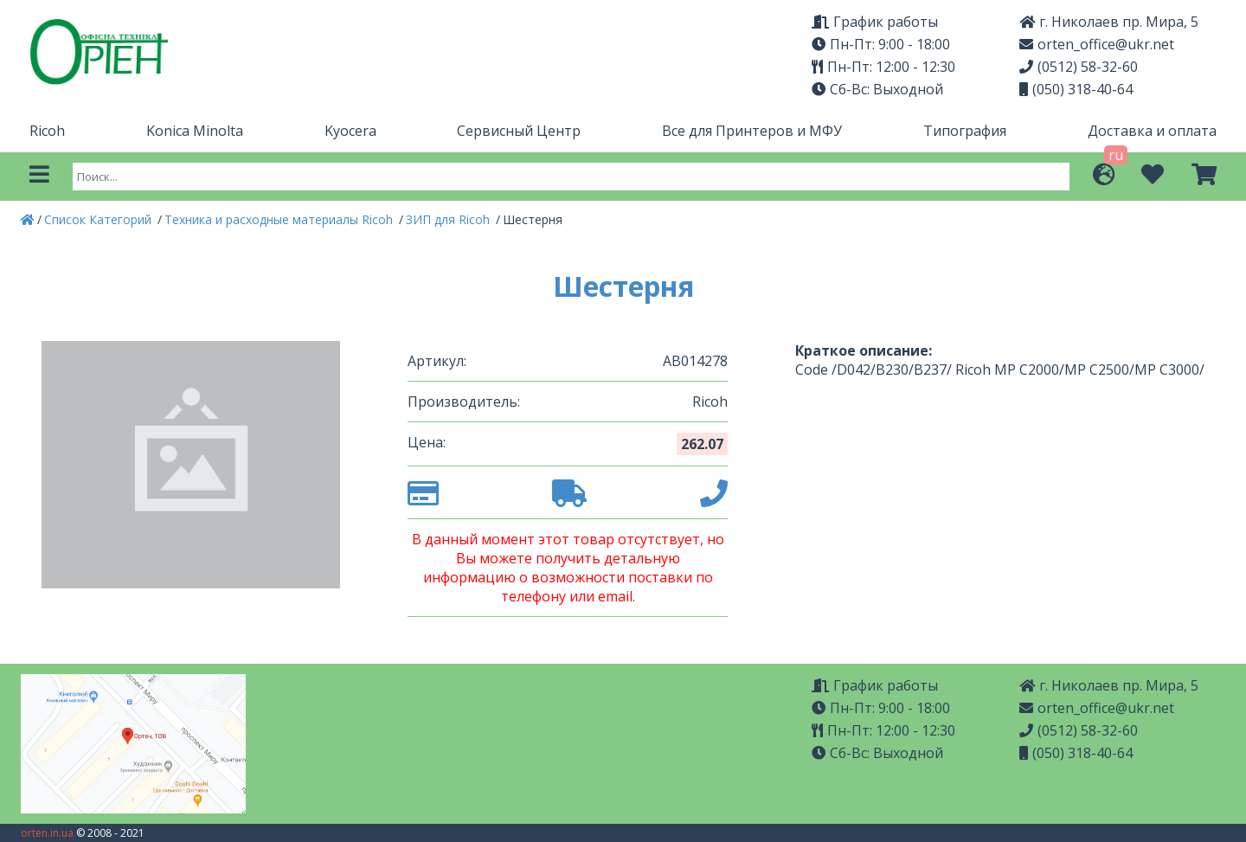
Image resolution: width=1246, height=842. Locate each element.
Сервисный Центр (519, 130)
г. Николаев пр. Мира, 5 (1108, 21)
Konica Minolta (194, 130)
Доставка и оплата (1152, 130)
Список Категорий (99, 219)
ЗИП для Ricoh (449, 219)
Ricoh (47, 130)
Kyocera (350, 130)
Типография (964, 130)
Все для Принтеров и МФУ (752, 130)
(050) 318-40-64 (1076, 89)
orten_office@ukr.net (1096, 44)
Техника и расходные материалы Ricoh (280, 219)
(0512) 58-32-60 (1078, 66)
